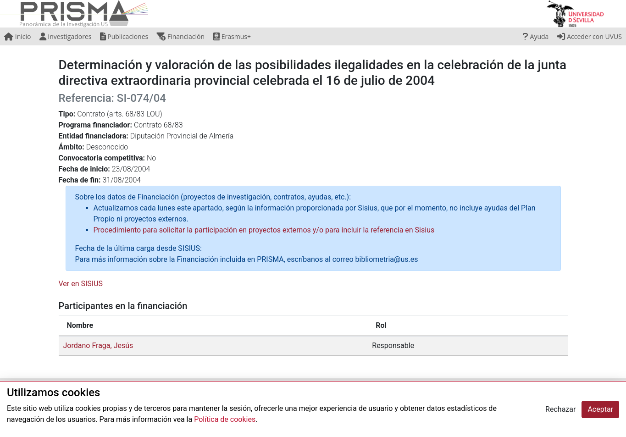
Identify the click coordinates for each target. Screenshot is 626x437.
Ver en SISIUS (81, 283)
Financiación (180, 36)
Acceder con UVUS (589, 36)
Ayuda (535, 36)
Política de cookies (224, 419)
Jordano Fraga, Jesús (98, 345)
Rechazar (560, 409)
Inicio (17, 36)
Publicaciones (124, 36)
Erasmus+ (232, 36)
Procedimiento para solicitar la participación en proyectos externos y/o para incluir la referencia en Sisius (264, 230)
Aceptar (600, 409)
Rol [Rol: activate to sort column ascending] (381, 325)
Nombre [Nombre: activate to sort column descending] (80, 325)
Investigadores (65, 36)
